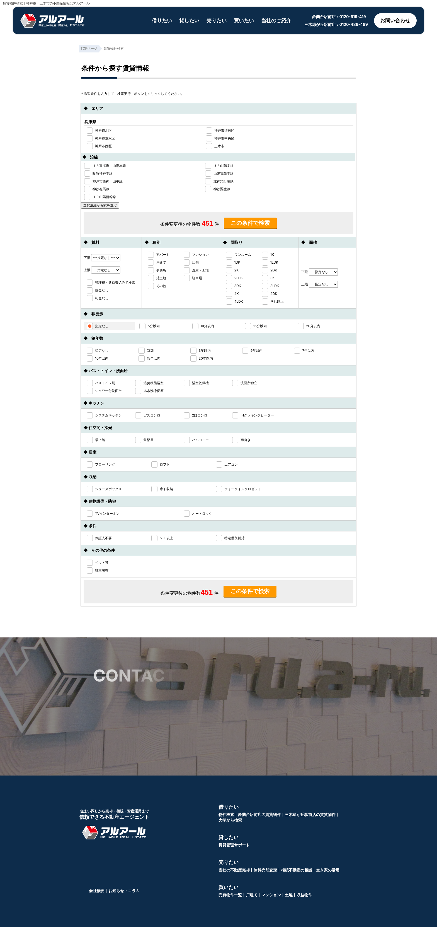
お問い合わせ (395, 20)
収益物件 (304, 894)
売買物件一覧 (230, 894)
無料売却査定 (265, 870)
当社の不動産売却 (234, 870)
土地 (289, 894)
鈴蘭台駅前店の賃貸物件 (259, 814)
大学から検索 (230, 820)
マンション (271, 894)
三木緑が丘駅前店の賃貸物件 (310, 814)
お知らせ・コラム (124, 890)
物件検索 (226, 814)
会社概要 (97, 890)
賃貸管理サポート (234, 844)
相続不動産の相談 (296, 870)
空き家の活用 (327, 870)
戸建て (252, 894)
